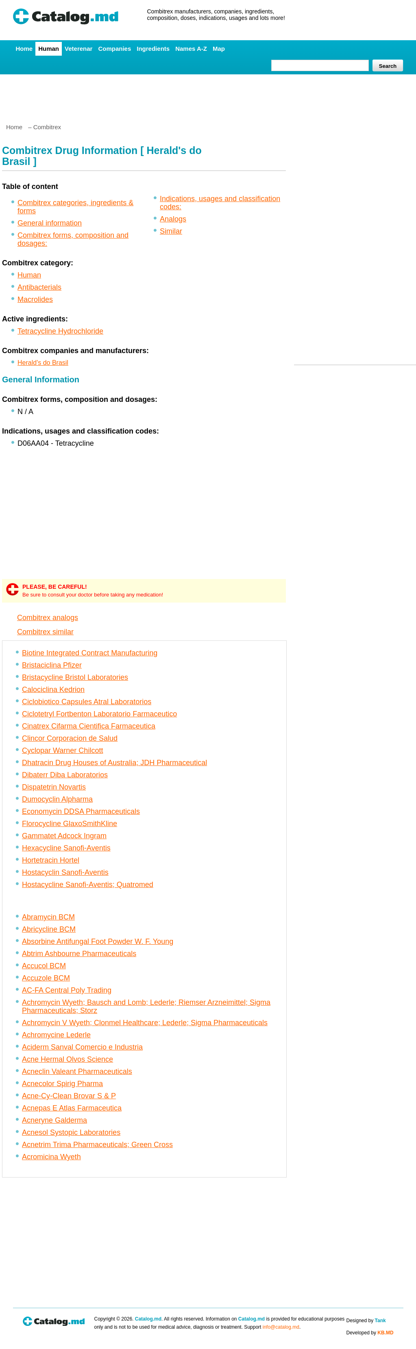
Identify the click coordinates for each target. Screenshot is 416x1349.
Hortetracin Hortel (50, 860)
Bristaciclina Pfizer (52, 665)
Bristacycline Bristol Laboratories (75, 677)
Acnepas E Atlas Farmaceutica (72, 1108)
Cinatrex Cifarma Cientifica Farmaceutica (88, 726)
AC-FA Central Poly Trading (66, 990)
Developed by (370, 1333)
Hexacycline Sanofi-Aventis (66, 848)
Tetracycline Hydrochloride (60, 331)
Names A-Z (191, 48)
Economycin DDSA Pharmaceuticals (81, 811)
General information (49, 223)
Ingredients (153, 48)
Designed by (366, 1320)
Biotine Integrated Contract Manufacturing (89, 653)
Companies (114, 48)
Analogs (173, 219)
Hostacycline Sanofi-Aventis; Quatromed (87, 885)
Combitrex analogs (47, 618)
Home (24, 48)
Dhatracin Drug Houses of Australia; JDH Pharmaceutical (114, 763)
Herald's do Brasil (42, 362)
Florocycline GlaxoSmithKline (69, 824)
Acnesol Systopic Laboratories (71, 1132)
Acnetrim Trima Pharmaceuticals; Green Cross (97, 1145)
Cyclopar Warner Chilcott (62, 750)
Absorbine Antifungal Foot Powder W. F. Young (97, 941)
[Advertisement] (208, 95)
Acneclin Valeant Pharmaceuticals (77, 1071)
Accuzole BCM (46, 978)
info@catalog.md (281, 1327)
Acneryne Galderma (54, 1120)
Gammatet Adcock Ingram (64, 836)
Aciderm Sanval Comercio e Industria (82, 1047)
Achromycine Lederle (56, 1035)
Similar (171, 231)
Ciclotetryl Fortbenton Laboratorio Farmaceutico (99, 714)
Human (48, 48)
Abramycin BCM (48, 917)
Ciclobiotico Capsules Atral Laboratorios (86, 702)
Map (219, 48)
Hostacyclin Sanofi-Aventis (65, 872)
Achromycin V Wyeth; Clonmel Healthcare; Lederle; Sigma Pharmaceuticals (145, 1023)
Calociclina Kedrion (53, 689)
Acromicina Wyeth (51, 1157)
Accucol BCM (44, 966)
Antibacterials (39, 287)
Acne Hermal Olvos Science (67, 1059)
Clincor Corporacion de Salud (70, 738)
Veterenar (78, 48)
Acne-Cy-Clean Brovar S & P (69, 1096)
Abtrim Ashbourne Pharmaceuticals (79, 954)
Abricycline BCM (49, 929)
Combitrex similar (45, 632)
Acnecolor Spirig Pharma (62, 1084)
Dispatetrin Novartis (54, 787)
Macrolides (35, 299)
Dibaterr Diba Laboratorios (65, 775)
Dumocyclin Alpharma (57, 799)
